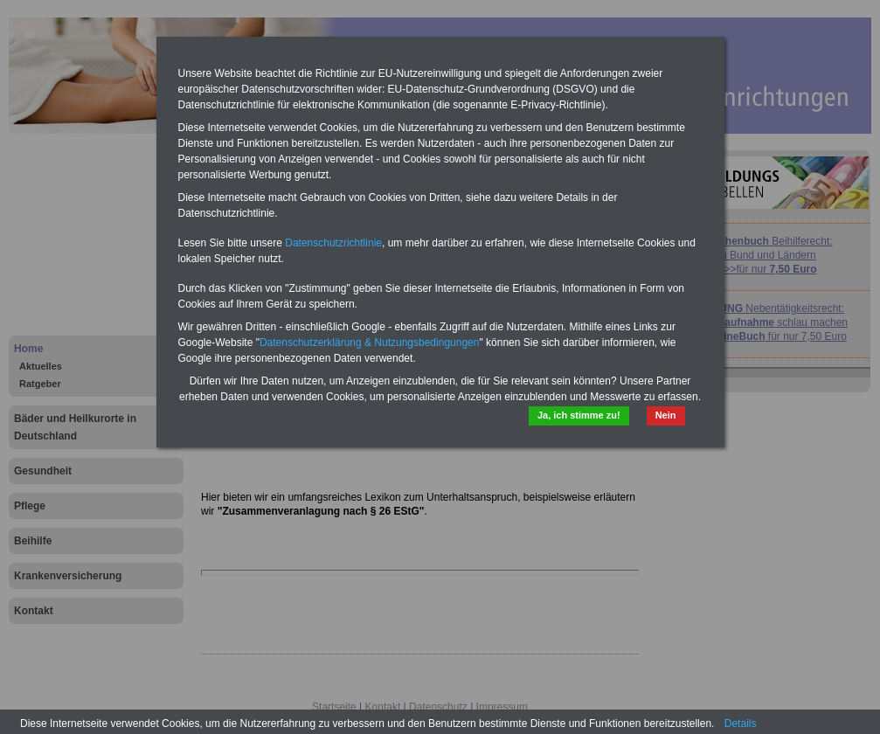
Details (740, 723)
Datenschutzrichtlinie (333, 243)
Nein (665, 415)
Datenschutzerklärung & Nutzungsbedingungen (370, 342)
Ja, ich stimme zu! (578, 415)
